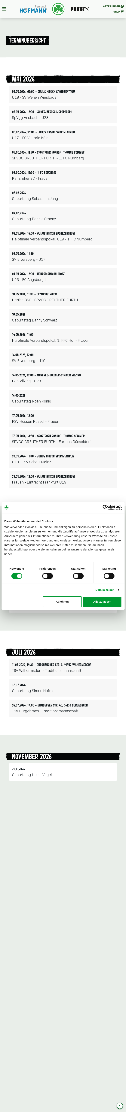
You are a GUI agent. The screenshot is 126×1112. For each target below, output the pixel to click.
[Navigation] (4, 9)
